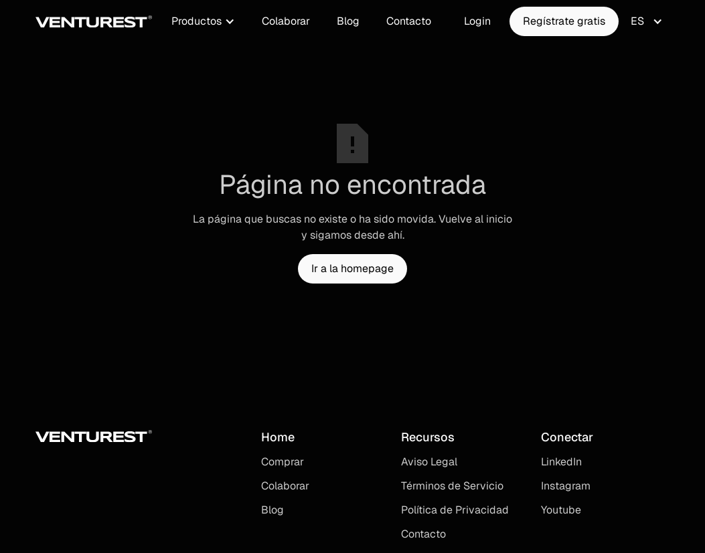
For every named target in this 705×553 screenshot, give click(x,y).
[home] (93, 21)
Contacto (408, 21)
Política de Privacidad (455, 510)
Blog (348, 21)
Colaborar (286, 21)
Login (477, 21)
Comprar (282, 462)
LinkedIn (561, 462)
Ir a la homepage (352, 268)
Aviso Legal (429, 462)
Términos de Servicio (452, 486)
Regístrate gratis (564, 21)
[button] (203, 21)
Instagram (566, 486)
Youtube (561, 510)
